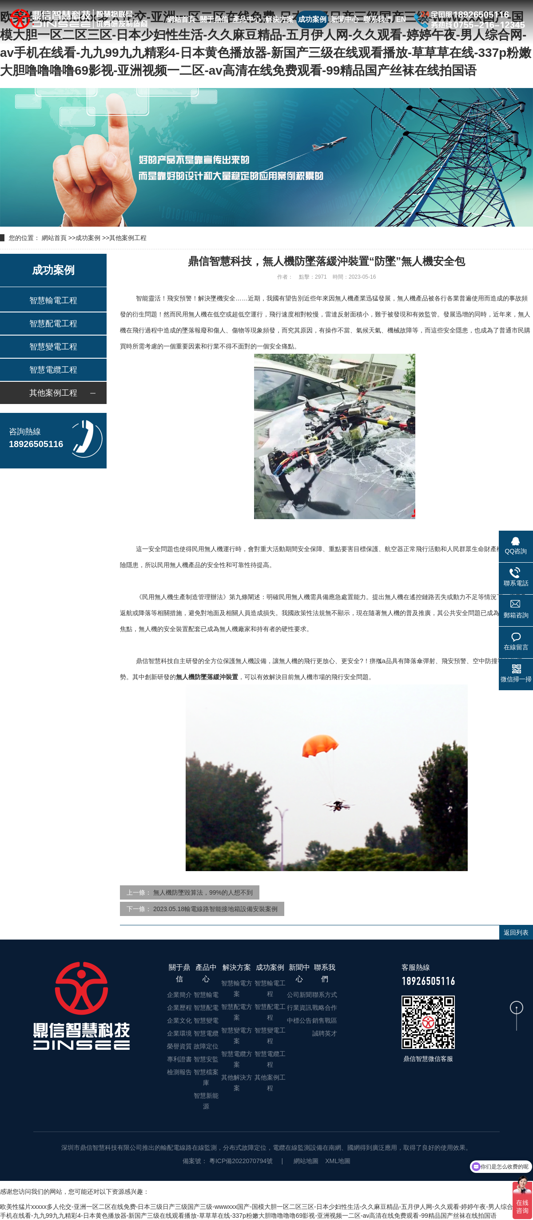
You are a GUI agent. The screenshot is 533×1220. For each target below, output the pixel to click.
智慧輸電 (206, 994)
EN (401, 19)
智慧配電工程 (53, 323)
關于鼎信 (214, 19)
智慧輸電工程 (53, 300)
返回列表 (516, 932)
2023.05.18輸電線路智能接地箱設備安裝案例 (215, 908)
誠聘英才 (324, 1033)
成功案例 (312, 19)
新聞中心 (344, 19)
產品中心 (246, 19)
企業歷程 (179, 1007)
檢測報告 (179, 1072)
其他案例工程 (128, 237)
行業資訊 (299, 1007)
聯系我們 (377, 19)
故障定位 (206, 1046)
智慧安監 (206, 1059)
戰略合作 (324, 1007)
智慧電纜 (206, 1033)
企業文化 (179, 1020)
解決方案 (279, 19)
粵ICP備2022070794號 (240, 1160)
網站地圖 (306, 1160)
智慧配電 (206, 1007)
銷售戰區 (324, 1020)
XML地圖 (337, 1160)
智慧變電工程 (53, 346)
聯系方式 (324, 994)
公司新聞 (299, 994)
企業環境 (179, 1033)
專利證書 (179, 1059)
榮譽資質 (179, 1046)
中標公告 (299, 1020)
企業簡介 (179, 994)
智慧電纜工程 (53, 369)
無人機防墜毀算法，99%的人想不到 (203, 892)
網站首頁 (181, 19)
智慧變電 (206, 1020)
